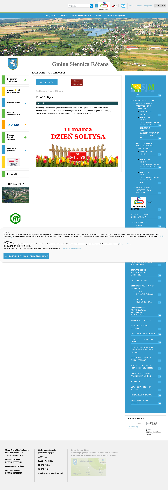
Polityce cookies (124, 244)
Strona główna (49, 15)
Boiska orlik (137, 381)
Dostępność (12, 174)
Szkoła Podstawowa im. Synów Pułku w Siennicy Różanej (142, 349)
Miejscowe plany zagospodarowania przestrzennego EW (149, 133)
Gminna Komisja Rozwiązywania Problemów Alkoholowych (138, 311)
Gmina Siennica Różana (81, 15)
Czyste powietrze (139, 222)
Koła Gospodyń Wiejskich (143, 334)
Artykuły (140, 226)
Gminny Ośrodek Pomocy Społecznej (142, 287)
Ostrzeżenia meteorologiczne (140, 6)
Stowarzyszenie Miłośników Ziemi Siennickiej (139, 272)
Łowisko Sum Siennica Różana (141, 388)
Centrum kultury (139, 280)
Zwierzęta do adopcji (141, 320)
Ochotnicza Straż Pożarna (139, 327)
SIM (137, 95)
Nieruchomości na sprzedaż (139, 401)
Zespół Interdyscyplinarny (145, 293)
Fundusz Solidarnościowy (13, 113)
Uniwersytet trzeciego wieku (142, 340)
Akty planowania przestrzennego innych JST (144, 190)
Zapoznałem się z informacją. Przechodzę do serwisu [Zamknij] (26, 256)
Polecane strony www (141, 395)
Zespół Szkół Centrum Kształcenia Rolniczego (142, 367)
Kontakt (99, 15)
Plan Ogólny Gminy (146, 113)
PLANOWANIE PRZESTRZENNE (143, 100)
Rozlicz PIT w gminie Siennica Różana (140, 215)
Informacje (62, 15)
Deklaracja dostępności (115, 15)
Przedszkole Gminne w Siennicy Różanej (141, 359)
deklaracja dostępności (71, 248)
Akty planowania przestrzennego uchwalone (144, 105)
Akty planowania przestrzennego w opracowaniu (144, 145)
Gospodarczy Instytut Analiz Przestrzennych (141, 374)
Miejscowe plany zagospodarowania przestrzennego (149, 121)
